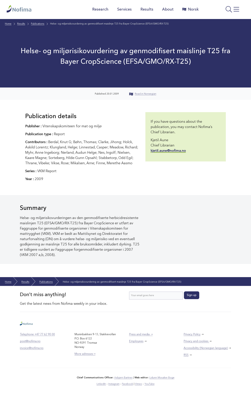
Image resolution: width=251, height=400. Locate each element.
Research (100, 9)
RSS (186, 355)
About (168, 9)
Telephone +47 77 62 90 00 (37, 334)
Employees (136, 341)
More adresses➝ (84, 354)
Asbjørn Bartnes (123, 377)
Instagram (114, 384)
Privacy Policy (192, 334)
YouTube (150, 384)
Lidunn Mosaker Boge (161, 377)
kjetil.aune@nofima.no (168, 151)
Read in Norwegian (142, 94)
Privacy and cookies (196, 341)
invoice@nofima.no (31, 348)
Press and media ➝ (141, 334)
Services (124, 9)
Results (146, 9)
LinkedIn (101, 384)
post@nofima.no (30, 341)
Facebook (127, 384)
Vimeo (138, 384)
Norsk (190, 9)
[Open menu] (223, 10)
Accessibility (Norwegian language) (206, 348)
